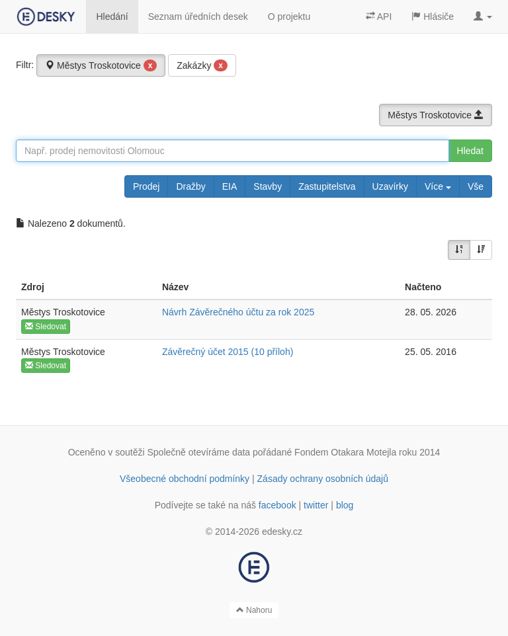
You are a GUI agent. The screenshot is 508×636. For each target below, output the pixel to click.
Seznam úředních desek (198, 16)
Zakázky (202, 65)
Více (438, 186)
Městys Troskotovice (101, 65)
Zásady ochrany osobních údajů (322, 478)
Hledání (112, 16)
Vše (476, 186)
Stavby (267, 186)
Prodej (146, 186)
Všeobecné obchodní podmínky (184, 478)
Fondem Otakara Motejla (345, 452)
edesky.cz (282, 531)
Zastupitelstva (326, 186)
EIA (229, 186)
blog (344, 505)
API (379, 16)
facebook (277, 505)
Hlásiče (432, 16)
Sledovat (45, 326)
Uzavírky (390, 186)
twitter (316, 505)
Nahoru (254, 610)
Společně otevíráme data (199, 452)
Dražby (190, 186)
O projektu (289, 16)
